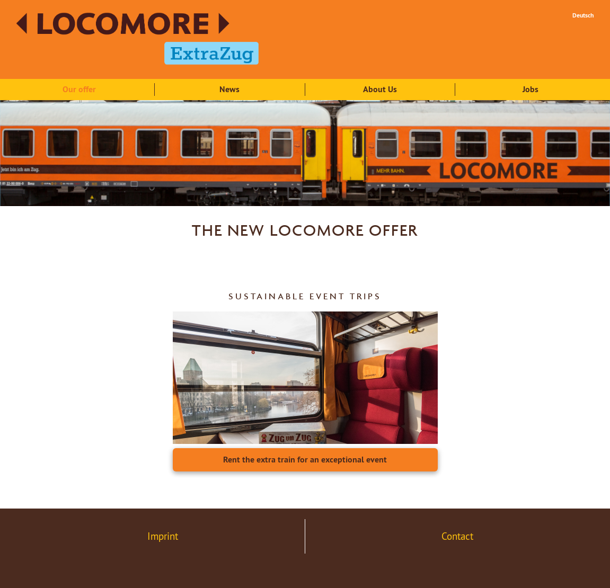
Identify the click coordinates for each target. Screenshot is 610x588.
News (229, 89)
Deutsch (583, 15)
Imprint (162, 536)
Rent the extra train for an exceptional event (305, 459)
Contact (457, 536)
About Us (380, 89)
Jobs (530, 89)
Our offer (79, 89)
